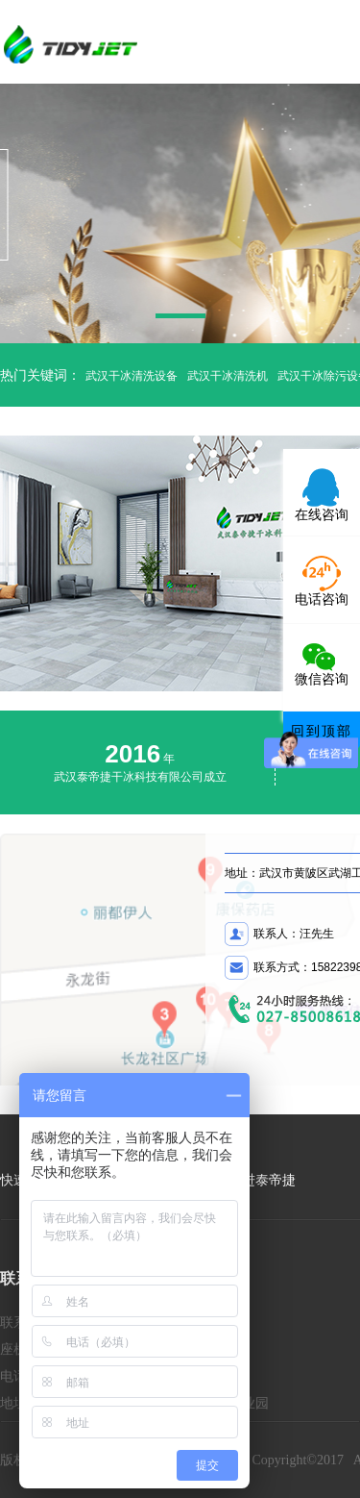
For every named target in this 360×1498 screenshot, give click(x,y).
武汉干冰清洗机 (227, 376)
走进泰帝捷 (262, 1180)
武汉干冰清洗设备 (131, 376)
